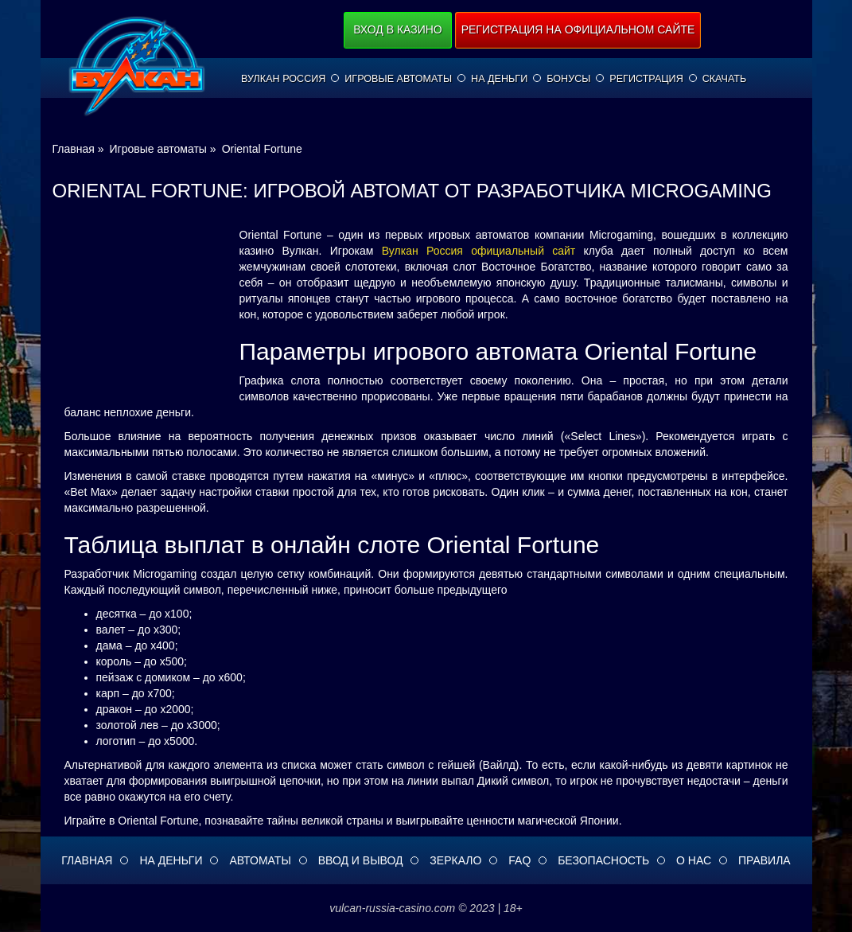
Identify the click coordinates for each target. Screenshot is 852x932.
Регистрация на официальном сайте (578, 29)
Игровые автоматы (398, 78)
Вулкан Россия (283, 78)
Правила (764, 860)
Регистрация (646, 78)
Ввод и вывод (360, 860)
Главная (86, 860)
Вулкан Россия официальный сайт (479, 250)
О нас (693, 860)
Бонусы (568, 78)
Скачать (724, 78)
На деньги (499, 78)
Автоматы (259, 860)
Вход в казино (397, 29)
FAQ (519, 860)
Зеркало (455, 860)
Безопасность (603, 860)
